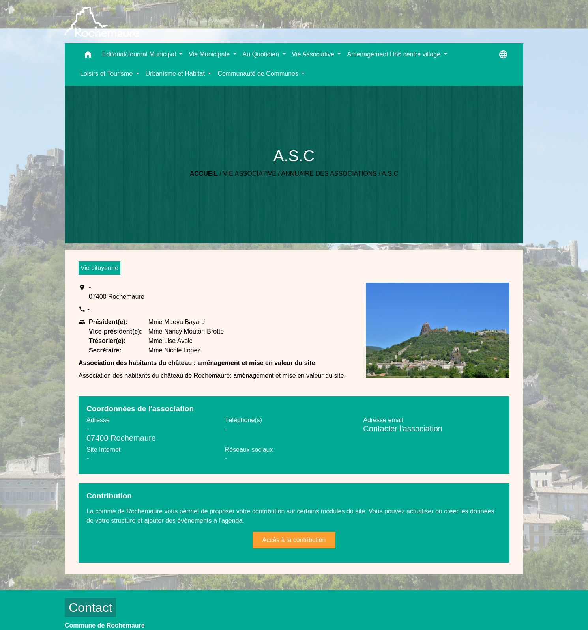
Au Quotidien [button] (262, 54)
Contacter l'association (402, 428)
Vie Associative (249, 173)
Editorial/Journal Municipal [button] (140, 54)
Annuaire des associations (329, 173)
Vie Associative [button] (314, 54)
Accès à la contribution (294, 540)
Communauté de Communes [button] (258, 73)
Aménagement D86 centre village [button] (394, 54)
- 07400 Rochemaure (116, 292)
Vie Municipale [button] (210, 54)
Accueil (204, 173)
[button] (88, 56)
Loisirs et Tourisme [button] (107, 73)
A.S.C (390, 173)
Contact (90, 607)
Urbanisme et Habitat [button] (176, 73)
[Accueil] (102, 22)
